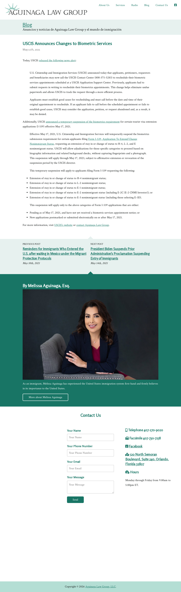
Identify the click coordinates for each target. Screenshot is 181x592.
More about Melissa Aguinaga (45, 397)
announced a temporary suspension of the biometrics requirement (83, 122)
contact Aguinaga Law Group (92, 225)
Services (120, 5)
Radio (134, 5)
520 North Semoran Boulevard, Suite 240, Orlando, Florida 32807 (147, 459)
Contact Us (162, 5)
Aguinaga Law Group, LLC (100, 586)
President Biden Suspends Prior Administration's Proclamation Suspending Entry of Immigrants (120, 253)
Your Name (74, 430)
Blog (146, 5)
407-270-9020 (153, 430)
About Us (104, 5)
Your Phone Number (79, 446)
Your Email (73, 461)
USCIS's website (63, 225)
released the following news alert (57, 60)
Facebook (135, 446)
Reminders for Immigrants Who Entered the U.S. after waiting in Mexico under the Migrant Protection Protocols (54, 253)
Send (75, 500)
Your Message (75, 477)
